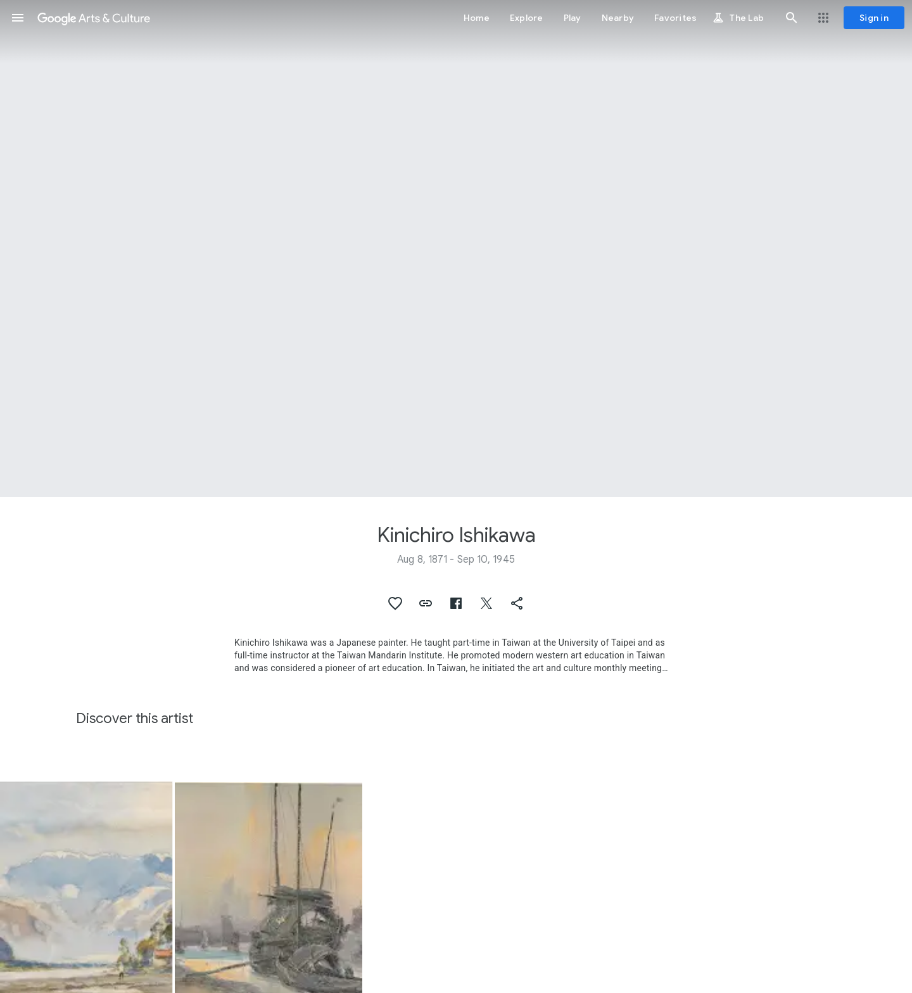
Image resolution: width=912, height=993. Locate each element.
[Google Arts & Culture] (93, 17)
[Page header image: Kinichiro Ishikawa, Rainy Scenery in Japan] (456, 248)
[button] (18, 18)
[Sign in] (874, 17)
